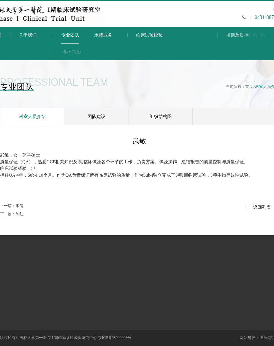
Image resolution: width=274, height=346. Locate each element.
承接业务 (116, 35)
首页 (249, 87)
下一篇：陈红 (11, 214)
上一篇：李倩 (11, 206)
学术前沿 (97, 51)
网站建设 (247, 338)
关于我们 (31, 35)
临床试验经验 (171, 35)
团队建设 (96, 116)
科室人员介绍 (32, 116)
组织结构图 (160, 116)
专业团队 (70, 38)
